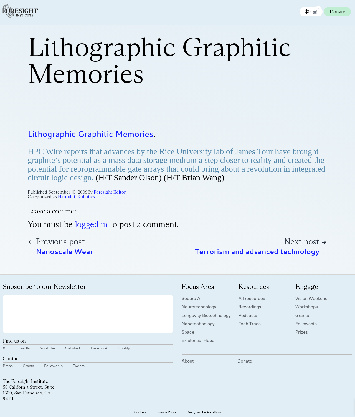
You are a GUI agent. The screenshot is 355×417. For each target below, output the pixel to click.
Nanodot (66, 196)
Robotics (86, 196)
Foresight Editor (110, 192)
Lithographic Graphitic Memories (90, 134)
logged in (91, 224)
